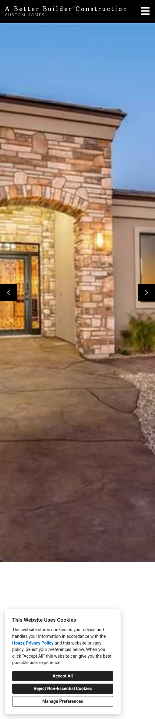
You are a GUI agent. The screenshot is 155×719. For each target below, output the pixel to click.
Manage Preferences (62, 701)
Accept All (63, 676)
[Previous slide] (8, 292)
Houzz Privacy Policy (33, 643)
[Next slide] (146, 292)
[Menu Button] (145, 11)
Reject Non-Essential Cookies (62, 688)
